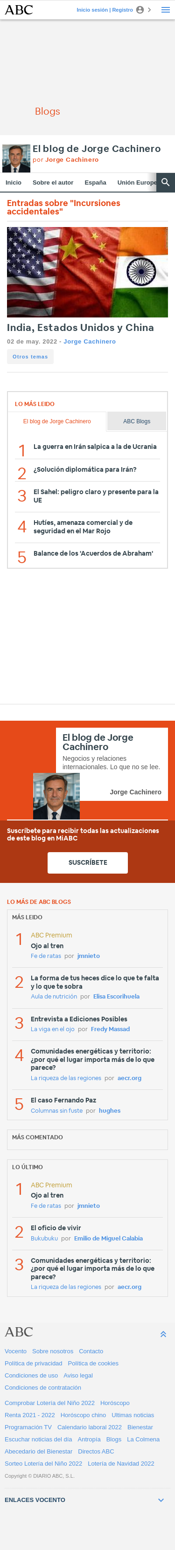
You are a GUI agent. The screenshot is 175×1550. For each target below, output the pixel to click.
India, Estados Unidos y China (80, 328)
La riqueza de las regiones (66, 1078)
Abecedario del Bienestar (38, 1451)
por (66, 160)
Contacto (91, 1351)
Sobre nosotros (52, 1351)
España (95, 182)
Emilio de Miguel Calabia (108, 1239)
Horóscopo (115, 1402)
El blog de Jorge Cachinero (97, 149)
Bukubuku (44, 1239)
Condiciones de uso (31, 1375)
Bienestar (140, 1427)
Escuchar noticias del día (38, 1439)
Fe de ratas (46, 956)
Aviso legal (78, 1375)
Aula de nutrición (54, 997)
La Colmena (143, 1439)
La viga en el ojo (53, 1029)
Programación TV (28, 1427)
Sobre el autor (53, 182)
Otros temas (30, 356)
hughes (109, 1111)
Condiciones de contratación (43, 1387)
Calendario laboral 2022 (89, 1427)
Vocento (16, 1351)
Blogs (114, 1439)
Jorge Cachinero (89, 341)
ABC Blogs (136, 421)
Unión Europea (139, 182)
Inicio (13, 182)
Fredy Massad (110, 1029)
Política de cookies (93, 1363)
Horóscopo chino (83, 1415)
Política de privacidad (34, 1363)
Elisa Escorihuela (116, 997)
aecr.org (129, 1078)
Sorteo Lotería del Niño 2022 (43, 1463)
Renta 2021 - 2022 (30, 1415)
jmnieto (88, 956)
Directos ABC (96, 1451)
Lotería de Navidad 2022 (121, 1463)
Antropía (89, 1439)
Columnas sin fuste (57, 1111)
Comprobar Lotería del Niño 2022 (50, 1402)
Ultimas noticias (133, 1415)
